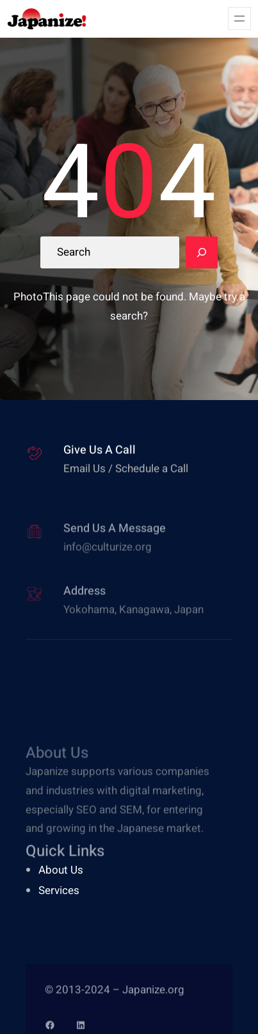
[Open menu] (239, 18)
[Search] (202, 252)
